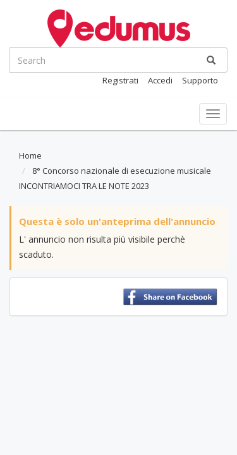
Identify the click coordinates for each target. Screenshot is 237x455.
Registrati (120, 80)
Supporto (200, 80)
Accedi (160, 80)
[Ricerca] (211, 60)
